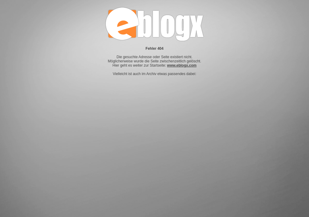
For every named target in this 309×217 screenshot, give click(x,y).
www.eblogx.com (182, 65)
